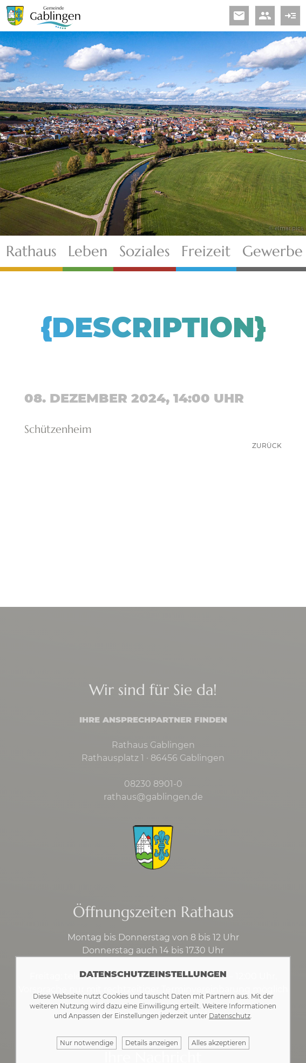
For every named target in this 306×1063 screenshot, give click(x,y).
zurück (267, 446)
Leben (87, 251)
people (265, 15)
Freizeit (205, 251)
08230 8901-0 (153, 784)
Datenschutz (229, 1016)
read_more (290, 15)
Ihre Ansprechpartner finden (153, 719)
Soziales (144, 251)
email (239, 15)
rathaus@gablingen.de (153, 797)
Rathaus (31, 251)
